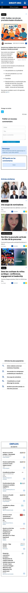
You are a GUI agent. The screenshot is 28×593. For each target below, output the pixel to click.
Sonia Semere (8, 43)
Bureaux (4, 268)
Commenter (15, 211)
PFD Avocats (5, 548)
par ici (7, 92)
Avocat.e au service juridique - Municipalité (9, 453)
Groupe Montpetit (6, 457)
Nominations (5, 201)
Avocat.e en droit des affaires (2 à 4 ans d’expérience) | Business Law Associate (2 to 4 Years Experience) (9, 532)
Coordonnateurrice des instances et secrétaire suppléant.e (9, 485)
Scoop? (24, 7)
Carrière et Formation (6, 233)
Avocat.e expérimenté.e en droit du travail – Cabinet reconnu (9, 463)
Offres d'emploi (14, 7)
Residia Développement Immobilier (7, 478)
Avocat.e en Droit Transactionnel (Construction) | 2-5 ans (8, 517)
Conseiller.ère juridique (9, 472)
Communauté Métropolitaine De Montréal (9, 490)
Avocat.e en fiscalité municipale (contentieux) (8, 496)
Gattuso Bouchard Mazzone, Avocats (8, 523)
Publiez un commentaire (11, 142)
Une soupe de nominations (14, 377)
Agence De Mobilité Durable (8, 510)
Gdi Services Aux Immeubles (8, 574)
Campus (4, 14)
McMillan (4, 540)
